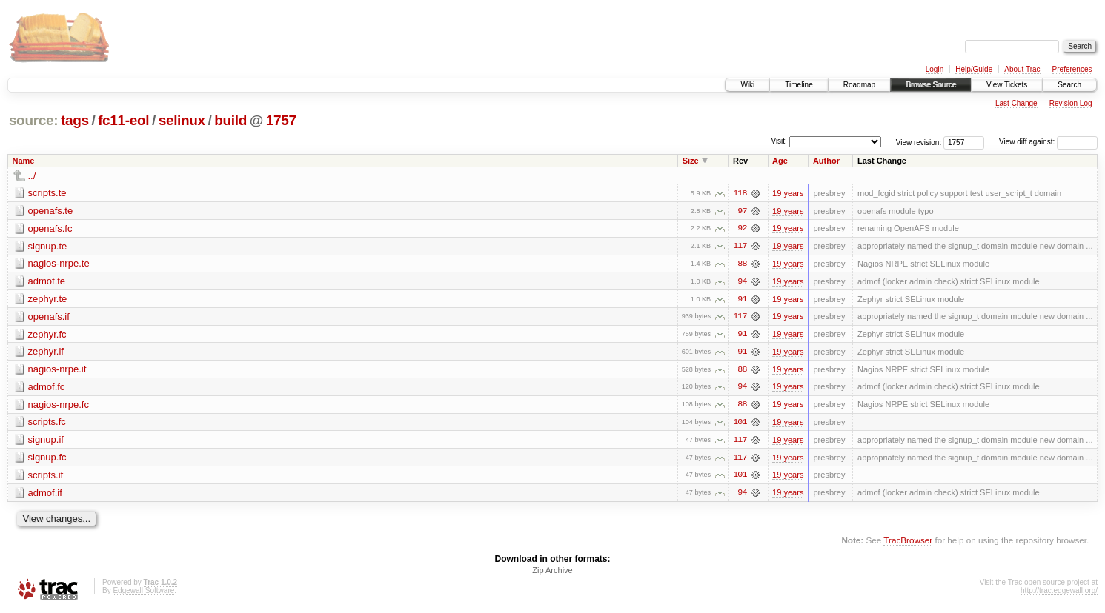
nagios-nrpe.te (59, 263)
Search (1069, 85)
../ (32, 175)
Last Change (1016, 103)
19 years (787, 193)
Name (24, 160)
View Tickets (1006, 85)
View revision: (919, 142)
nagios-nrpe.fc (58, 406)
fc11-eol (123, 120)
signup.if (46, 441)
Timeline (798, 85)
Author (826, 160)
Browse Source (931, 85)
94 (741, 282)
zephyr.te (47, 299)
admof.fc (46, 388)
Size (691, 160)
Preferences (1072, 69)
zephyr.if (46, 352)
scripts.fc (47, 423)
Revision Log (1070, 103)
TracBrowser (907, 543)
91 (741, 300)
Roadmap (859, 85)
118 (739, 193)
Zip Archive (552, 573)
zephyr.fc (47, 335)
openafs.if (49, 317)
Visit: (779, 141)
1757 (281, 120)
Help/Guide (973, 69)
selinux (182, 120)
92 (741, 229)
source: (33, 120)
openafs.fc (50, 228)
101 (739, 424)
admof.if (45, 494)
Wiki (747, 85)
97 (741, 211)
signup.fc (47, 459)
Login (934, 69)
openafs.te (50, 210)
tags (75, 120)
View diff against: (1048, 142)
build (230, 120)
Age (780, 160)
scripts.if (46, 477)
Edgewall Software (143, 593)
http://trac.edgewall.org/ (1059, 593)
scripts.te (47, 192)
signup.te (47, 246)
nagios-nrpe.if (57, 370)
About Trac (1022, 69)
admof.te (47, 281)
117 (739, 246)
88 (741, 264)
